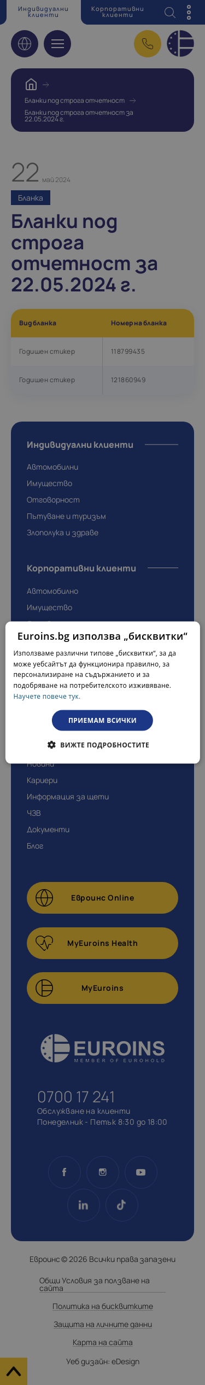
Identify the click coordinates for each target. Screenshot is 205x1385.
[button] (102, 744)
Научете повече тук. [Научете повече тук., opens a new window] (46, 696)
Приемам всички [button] (102, 719)
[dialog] (102, 692)
